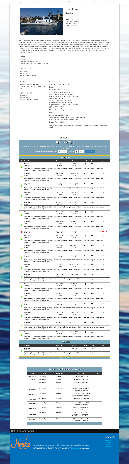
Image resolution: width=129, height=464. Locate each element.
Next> (68, 358)
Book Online (108, 440)
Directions (107, 444)
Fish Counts (108, 442)
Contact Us (108, 446)
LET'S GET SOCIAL (25, 431)
